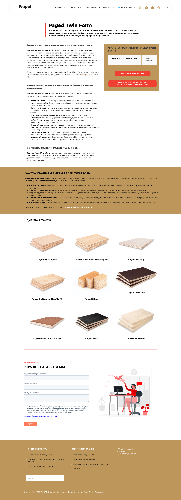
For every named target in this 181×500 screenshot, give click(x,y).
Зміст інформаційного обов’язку (42, 466)
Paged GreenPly (136, 338)
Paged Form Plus (136, 293)
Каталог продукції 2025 (84, 455)
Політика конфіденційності (40, 455)
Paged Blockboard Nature (47, 338)
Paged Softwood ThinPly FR (47, 299)
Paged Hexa (91, 338)
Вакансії (77, 469)
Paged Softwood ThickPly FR (92, 259)
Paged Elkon (92, 299)
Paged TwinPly (136, 259)
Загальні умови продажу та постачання (91, 464)
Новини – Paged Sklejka (84, 459)
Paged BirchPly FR (47, 259)
